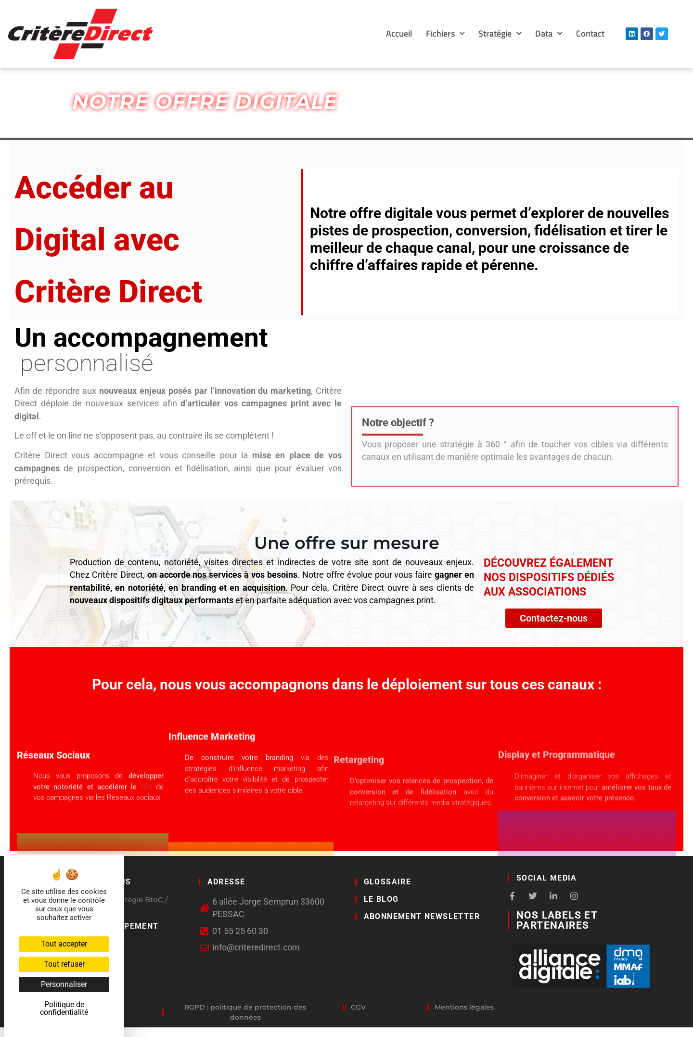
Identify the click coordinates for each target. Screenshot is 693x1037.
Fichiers (445, 33)
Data (549, 33)
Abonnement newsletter (422, 916)
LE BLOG (381, 899)
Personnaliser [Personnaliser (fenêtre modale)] (64, 984)
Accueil (399, 33)
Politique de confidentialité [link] (64, 1008)
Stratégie (500, 33)
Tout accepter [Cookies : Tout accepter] (64, 943)
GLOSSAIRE (387, 881)
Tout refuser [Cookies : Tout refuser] (64, 964)
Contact (590, 33)
